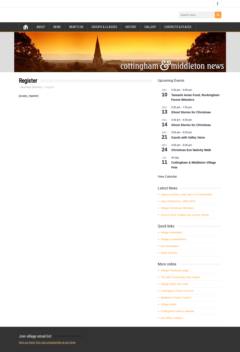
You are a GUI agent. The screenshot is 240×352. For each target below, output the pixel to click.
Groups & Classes (104, 27)
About (40, 27)
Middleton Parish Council (176, 297)
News (57, 27)
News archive (169, 252)
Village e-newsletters (173, 239)
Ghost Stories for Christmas (191, 112)
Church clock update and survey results (185, 214)
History (130, 27)
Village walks (169, 304)
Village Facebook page (175, 270)
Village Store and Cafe (174, 284)
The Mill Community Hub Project (180, 277)
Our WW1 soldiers (172, 318)
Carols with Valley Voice (188, 137)
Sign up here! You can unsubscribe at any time (47, 342)
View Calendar (167, 176)
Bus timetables (170, 246)
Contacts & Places (177, 27)
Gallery (150, 27)
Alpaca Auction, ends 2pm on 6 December (186, 194)
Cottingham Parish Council (177, 290)
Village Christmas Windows (177, 208)
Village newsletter (171, 232)
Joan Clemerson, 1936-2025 (178, 201)
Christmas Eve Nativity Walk (191, 150)
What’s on (76, 27)
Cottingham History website (177, 311)
